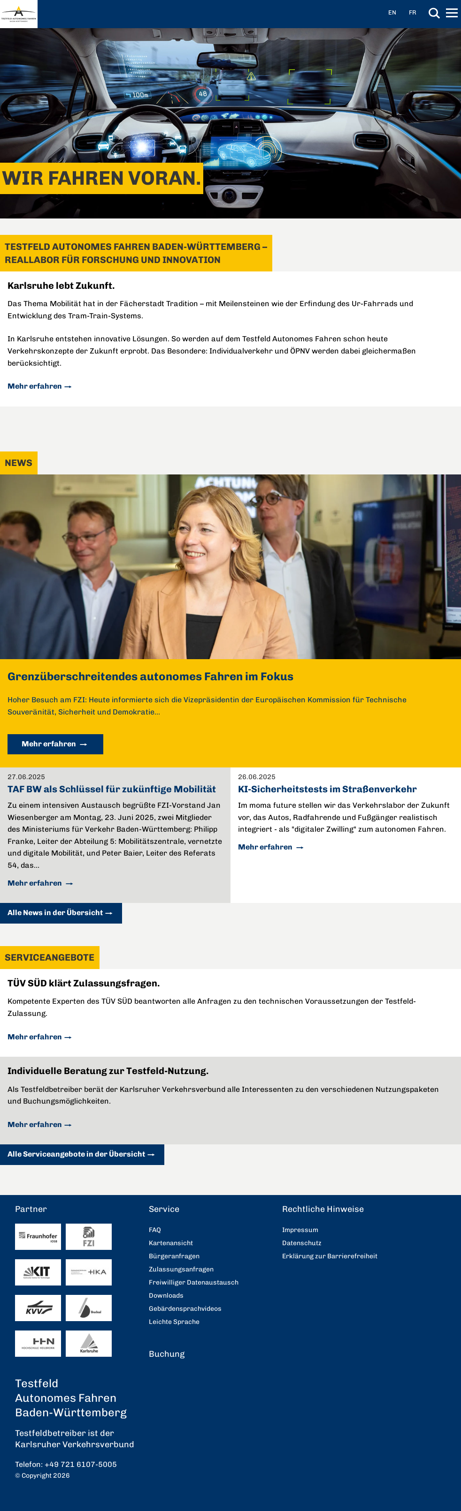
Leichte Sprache (174, 1322)
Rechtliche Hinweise (323, 1209)
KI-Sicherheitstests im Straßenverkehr (327, 789)
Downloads (166, 1296)
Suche (434, 13)
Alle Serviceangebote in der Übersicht (76, 1154)
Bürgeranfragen (174, 1256)
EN (392, 12)
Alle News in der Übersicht (55, 912)
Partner (31, 1209)
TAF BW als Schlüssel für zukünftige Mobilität (112, 789)
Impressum (300, 1230)
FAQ (155, 1230)
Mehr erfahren (35, 386)
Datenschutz (302, 1243)
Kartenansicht (171, 1243)
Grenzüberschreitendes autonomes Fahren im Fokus (150, 676)
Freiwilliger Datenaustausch (193, 1282)
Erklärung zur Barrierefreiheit (329, 1256)
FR (412, 12)
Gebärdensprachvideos (185, 1309)
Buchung (166, 1354)
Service (164, 1209)
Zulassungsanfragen (181, 1269)
